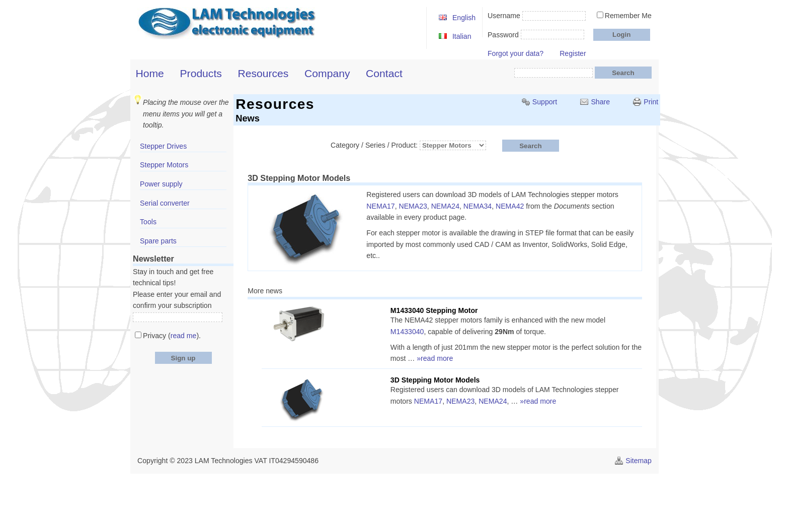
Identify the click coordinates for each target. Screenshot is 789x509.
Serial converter (165, 203)
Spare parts (158, 241)
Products (201, 73)
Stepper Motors (164, 165)
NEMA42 (510, 206)
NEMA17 (380, 206)
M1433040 (407, 332)
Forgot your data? (515, 53)
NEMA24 (445, 206)
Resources (263, 73)
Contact (384, 73)
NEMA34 (477, 206)
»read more (435, 358)
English (464, 18)
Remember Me (628, 16)
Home (150, 73)
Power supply (161, 184)
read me (184, 336)
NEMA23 (413, 206)
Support (544, 102)
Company (327, 73)
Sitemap (638, 461)
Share (600, 102)
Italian (461, 36)
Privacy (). (172, 336)
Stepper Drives (163, 146)
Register (573, 53)
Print (651, 102)
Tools (148, 222)
